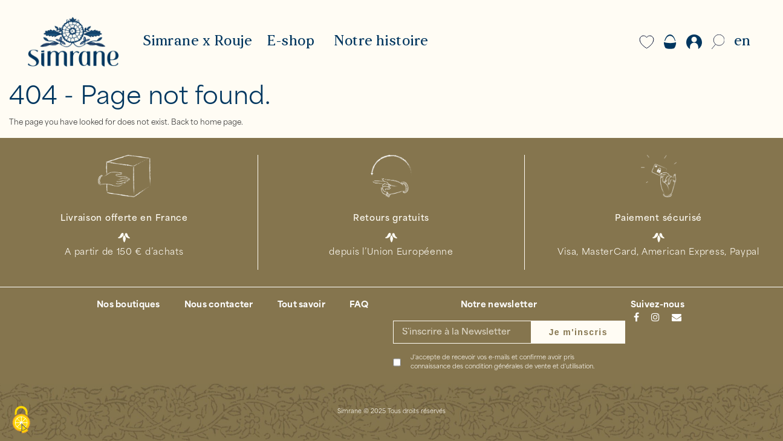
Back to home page (206, 122)
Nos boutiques (128, 305)
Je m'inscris (578, 332)
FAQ (359, 305)
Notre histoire (381, 41)
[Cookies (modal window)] (21, 420)
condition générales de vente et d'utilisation (529, 367)
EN (742, 41)
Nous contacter (218, 305)
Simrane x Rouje (197, 41)
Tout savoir (301, 305)
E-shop (290, 41)
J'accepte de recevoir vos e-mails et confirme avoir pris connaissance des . (502, 362)
